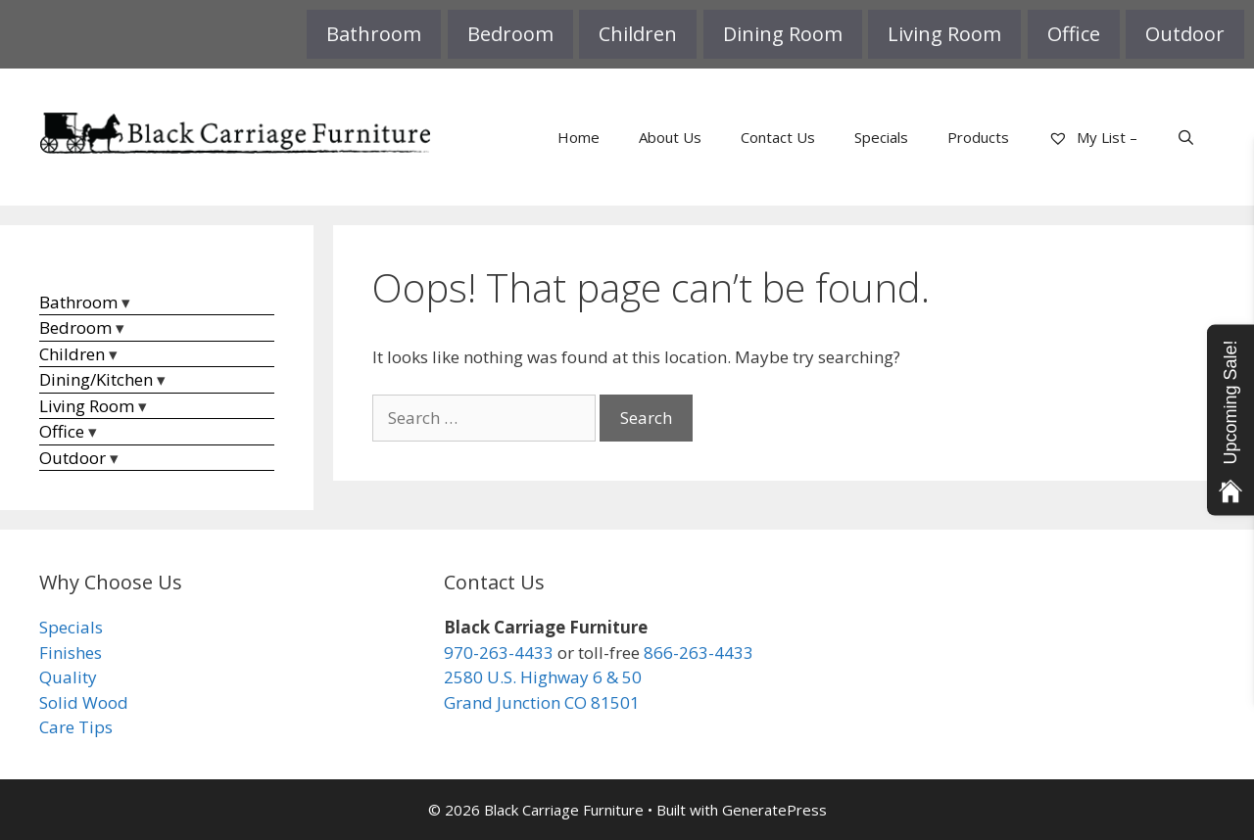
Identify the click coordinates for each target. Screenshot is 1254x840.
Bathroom (373, 34)
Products (978, 137)
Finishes (70, 652)
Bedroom (510, 34)
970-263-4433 (499, 652)
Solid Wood (83, 702)
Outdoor (1185, 34)
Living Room (944, 34)
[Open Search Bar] (1186, 137)
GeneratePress (774, 809)
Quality (68, 677)
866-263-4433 (698, 652)
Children (638, 34)
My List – (1092, 137)
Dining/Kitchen (96, 379)
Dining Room (783, 34)
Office (1073, 34)
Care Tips (76, 727)
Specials (881, 137)
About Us (670, 137)
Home (578, 137)
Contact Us (778, 137)
